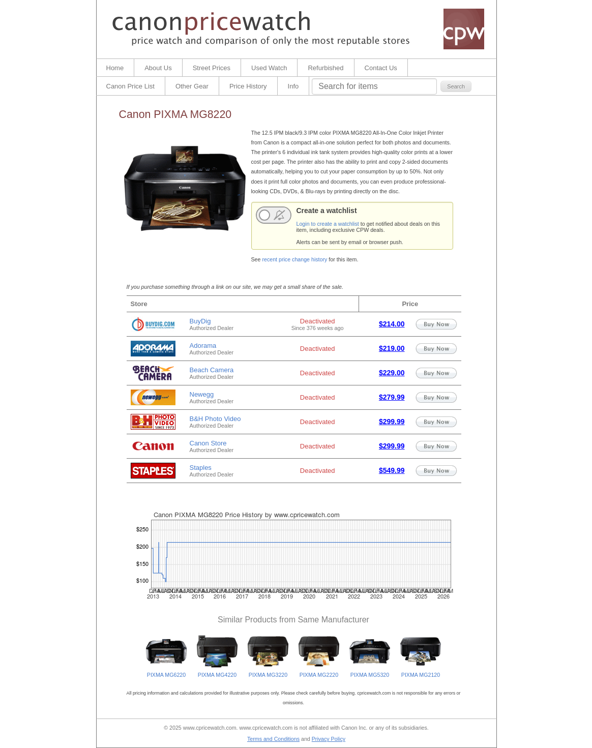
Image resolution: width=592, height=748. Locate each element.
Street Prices (211, 68)
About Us (157, 68)
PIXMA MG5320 (369, 672)
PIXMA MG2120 (420, 672)
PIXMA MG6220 (166, 672)
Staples (201, 467)
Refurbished (325, 68)
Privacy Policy (328, 739)
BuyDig (200, 321)
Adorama (203, 345)
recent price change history (294, 259)
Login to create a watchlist (328, 224)
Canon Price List (130, 86)
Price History (248, 86)
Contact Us (381, 68)
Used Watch (269, 68)
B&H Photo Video (215, 419)
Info (293, 86)
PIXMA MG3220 (268, 672)
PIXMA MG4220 (217, 672)
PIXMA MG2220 (319, 672)
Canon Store (208, 443)
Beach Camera (212, 370)
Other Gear (192, 86)
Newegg (202, 394)
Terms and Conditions (273, 739)
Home (115, 68)
